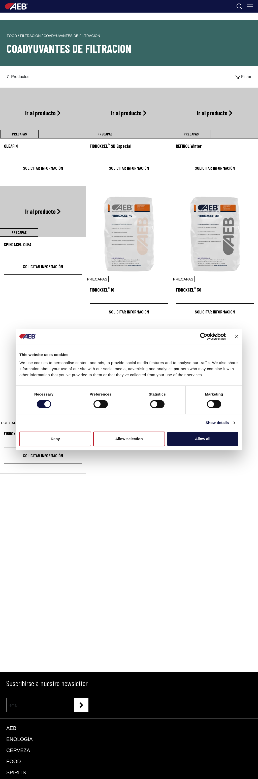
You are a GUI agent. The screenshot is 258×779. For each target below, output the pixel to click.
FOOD (13, 761)
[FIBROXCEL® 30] (214, 234)
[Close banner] (237, 336)
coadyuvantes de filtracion (72, 36)
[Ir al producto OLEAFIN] (43, 113)
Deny (55, 439)
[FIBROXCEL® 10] (128, 234)
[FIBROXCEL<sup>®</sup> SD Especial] (129, 149)
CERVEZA (18, 750)
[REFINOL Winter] (215, 149)
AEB (11, 728)
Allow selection (129, 439)
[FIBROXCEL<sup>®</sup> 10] (129, 292)
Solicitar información (43, 168)
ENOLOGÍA (19, 739)
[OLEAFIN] (43, 149)
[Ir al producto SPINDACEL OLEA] (43, 211)
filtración (31, 36)
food (12, 36)
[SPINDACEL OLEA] (43, 247)
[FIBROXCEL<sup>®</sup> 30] (215, 292)
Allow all (202, 439)
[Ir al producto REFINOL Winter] (215, 113)
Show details (217, 422)
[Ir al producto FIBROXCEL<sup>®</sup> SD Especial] (129, 113)
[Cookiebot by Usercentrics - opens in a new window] (204, 336)
